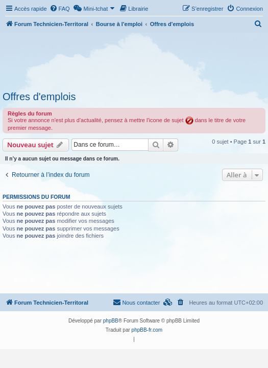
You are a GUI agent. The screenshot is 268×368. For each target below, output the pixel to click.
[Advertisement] (134, 60)
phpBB (110, 321)
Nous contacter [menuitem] (136, 302)
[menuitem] (60, 9)
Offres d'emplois (39, 96)
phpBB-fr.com (147, 330)
